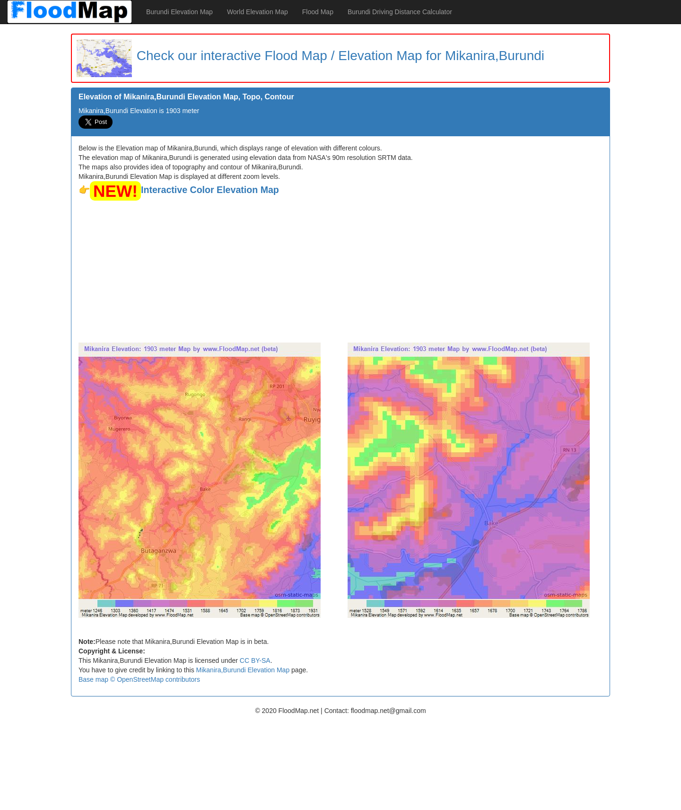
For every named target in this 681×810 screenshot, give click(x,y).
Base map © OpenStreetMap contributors (139, 679)
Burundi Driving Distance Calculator (400, 12)
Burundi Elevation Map (179, 12)
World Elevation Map (257, 12)
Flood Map (317, 12)
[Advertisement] (340, 271)
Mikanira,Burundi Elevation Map (243, 670)
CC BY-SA (255, 660)
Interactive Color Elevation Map (210, 190)
